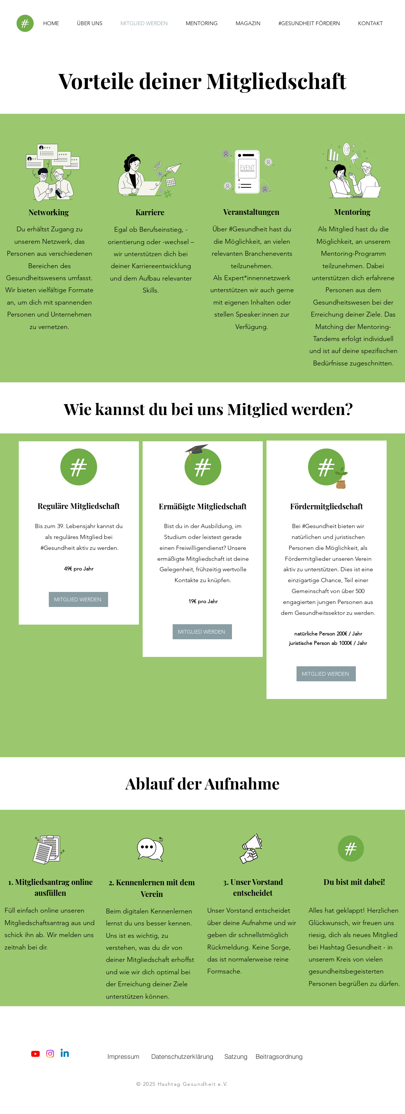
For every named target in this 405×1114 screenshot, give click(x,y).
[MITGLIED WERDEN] (78, 599)
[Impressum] (123, 1056)
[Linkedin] (65, 1054)
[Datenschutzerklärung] (182, 1056)
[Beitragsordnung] (279, 1056)
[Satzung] (235, 1056)
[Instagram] (50, 1054)
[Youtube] (35, 1054)
